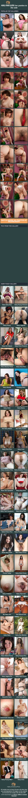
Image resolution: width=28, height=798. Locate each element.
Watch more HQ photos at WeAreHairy (14, 221)
